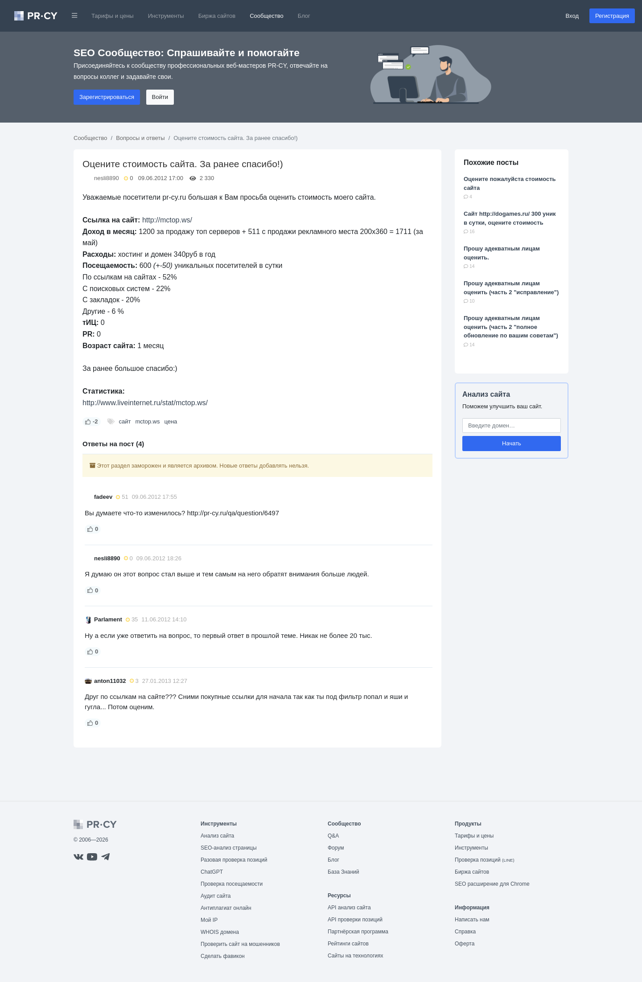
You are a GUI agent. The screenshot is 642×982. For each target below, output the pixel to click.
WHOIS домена (220, 932)
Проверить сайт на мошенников (240, 944)
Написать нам (472, 919)
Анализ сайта (486, 394)
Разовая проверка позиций (234, 860)
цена (170, 421)
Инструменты (166, 15)
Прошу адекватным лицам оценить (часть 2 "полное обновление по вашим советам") (511, 327)
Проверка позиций (484, 860)
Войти (160, 97)
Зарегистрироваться (106, 97)
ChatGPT (212, 872)
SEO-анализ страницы (229, 848)
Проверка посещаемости (232, 884)
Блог (304, 15)
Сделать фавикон (223, 956)
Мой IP (209, 920)
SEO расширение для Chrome (492, 884)
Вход (572, 15)
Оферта (464, 944)
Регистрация (612, 15)
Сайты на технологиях (355, 956)
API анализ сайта (349, 907)
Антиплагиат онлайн (226, 908)
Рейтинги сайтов (348, 944)
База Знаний (343, 872)
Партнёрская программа (358, 932)
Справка (465, 932)
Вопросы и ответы (140, 138)
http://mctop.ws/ (167, 220)
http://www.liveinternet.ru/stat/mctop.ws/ (145, 403)
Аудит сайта (215, 896)
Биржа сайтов (217, 15)
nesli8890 (106, 178)
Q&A (333, 836)
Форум (336, 848)
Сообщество (267, 15)
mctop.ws (147, 421)
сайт (125, 421)
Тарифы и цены (112, 15)
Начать (511, 443)
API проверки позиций (355, 919)
